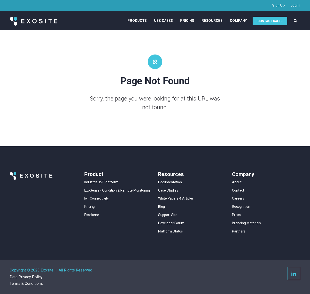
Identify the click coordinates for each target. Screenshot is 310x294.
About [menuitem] (236, 182)
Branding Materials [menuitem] (246, 223)
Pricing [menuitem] (187, 21)
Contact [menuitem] (238, 190)
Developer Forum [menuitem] (171, 223)
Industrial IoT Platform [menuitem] (101, 182)
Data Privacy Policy (26, 277)
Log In (295, 5)
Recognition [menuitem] (241, 207)
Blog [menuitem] (161, 207)
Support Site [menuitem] (167, 215)
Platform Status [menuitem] (170, 231)
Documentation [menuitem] (170, 182)
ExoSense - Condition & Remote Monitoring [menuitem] (117, 190)
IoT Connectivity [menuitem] (96, 198)
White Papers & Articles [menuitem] (176, 198)
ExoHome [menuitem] (91, 215)
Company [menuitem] (238, 21)
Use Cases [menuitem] (163, 21)
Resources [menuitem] (212, 21)
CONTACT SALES (269, 21)
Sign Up (278, 5)
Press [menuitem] (236, 215)
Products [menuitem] (137, 21)
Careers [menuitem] (238, 198)
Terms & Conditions (26, 283)
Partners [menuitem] (238, 231)
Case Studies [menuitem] (168, 190)
